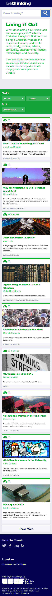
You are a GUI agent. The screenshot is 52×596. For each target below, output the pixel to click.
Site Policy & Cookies (10, 593)
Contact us (25, 593)
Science (28, 300)
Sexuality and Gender (17, 208)
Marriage (6, 208)
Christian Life (7, 158)
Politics (5, 386)
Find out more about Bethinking (14, 564)
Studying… (16, 158)
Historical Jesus (19, 300)
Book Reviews (8, 255)
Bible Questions (8, 300)
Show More (26, 528)
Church (16, 255)
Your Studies (18, 59)
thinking (18, 3)
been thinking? (13, 13)
